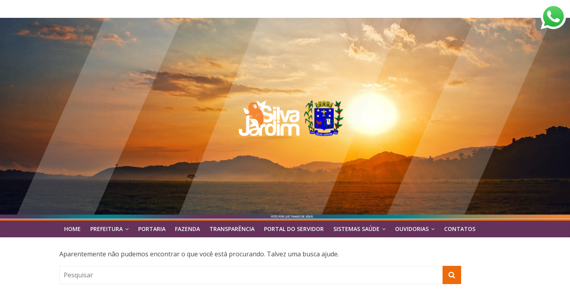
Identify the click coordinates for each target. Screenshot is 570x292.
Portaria (151, 229)
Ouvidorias (412, 229)
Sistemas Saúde (356, 229)
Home (72, 229)
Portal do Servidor (294, 229)
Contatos (459, 229)
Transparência (232, 229)
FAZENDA (187, 229)
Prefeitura (106, 229)
